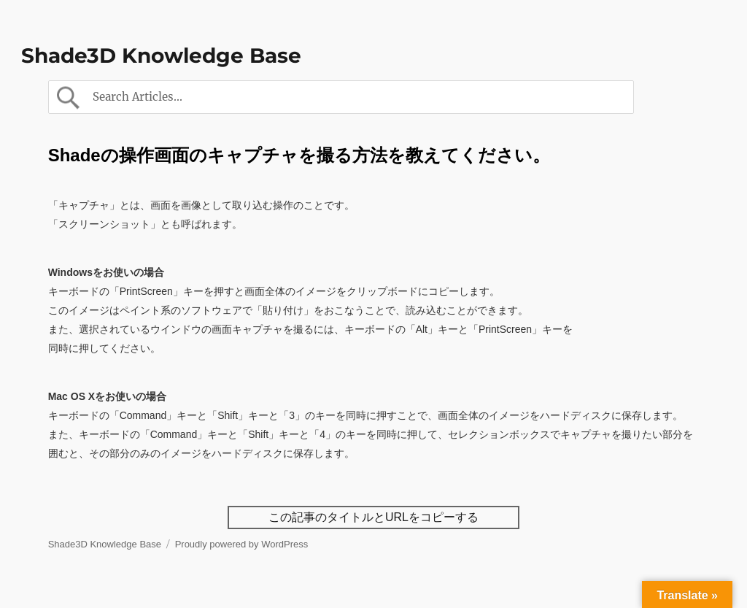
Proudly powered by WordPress (242, 544)
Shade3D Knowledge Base (161, 55)
